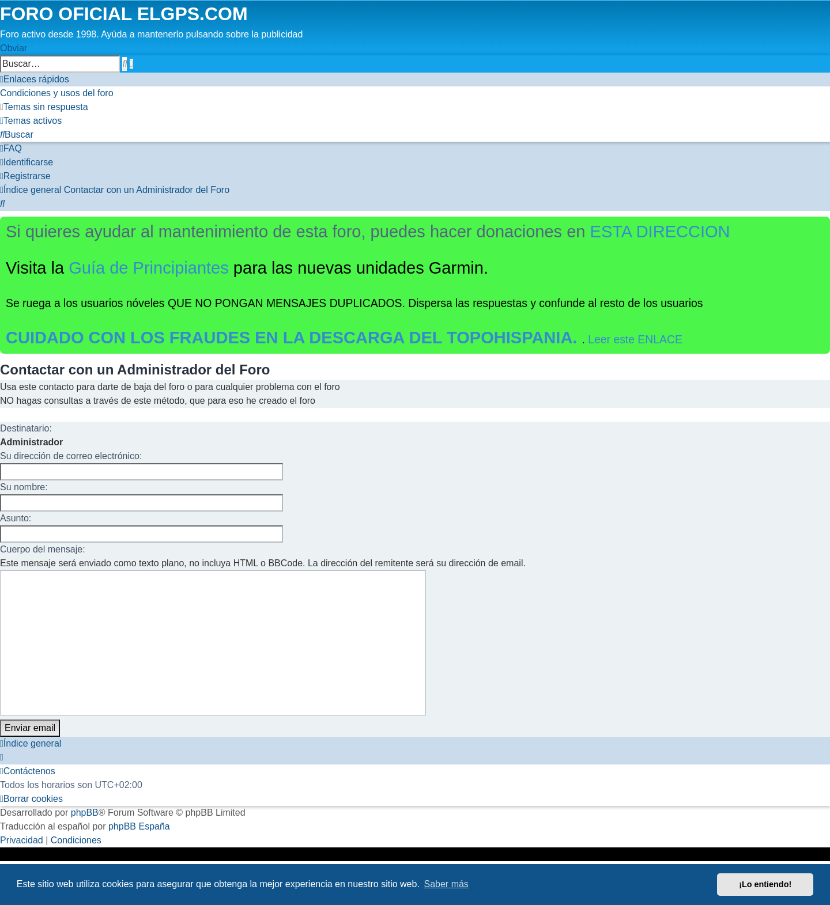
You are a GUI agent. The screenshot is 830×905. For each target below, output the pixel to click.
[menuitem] (57, 93)
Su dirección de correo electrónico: (71, 456)
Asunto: (15, 518)
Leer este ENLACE (635, 339)
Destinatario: (26, 428)
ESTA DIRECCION (660, 231)
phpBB (85, 812)
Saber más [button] (446, 884)
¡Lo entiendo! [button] (765, 884)
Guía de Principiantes (149, 268)
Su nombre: (24, 487)
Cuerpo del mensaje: (42, 549)
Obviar (13, 48)
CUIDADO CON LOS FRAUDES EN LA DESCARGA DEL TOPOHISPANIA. (294, 337)
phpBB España (139, 826)
